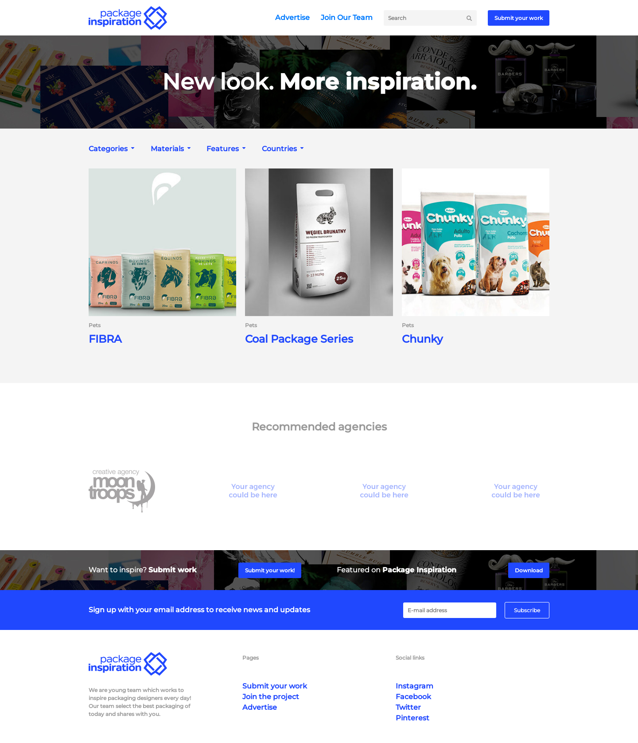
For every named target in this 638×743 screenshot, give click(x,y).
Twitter (408, 707)
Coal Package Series (299, 339)
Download (529, 570)
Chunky (422, 339)
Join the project (270, 696)
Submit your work (518, 18)
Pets (95, 325)
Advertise (292, 17)
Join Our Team (347, 17)
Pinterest (412, 718)
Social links (410, 657)
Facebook (413, 696)
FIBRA (105, 339)
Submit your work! (270, 570)
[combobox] (112, 148)
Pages (250, 657)
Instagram (414, 686)
